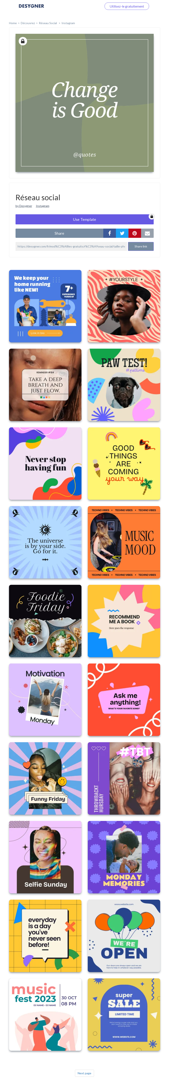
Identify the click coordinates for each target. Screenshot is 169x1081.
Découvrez (28, 23)
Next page (84, 1073)
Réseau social (48, 23)
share (59, 233)
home (13, 23)
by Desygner (24, 206)
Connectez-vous (85, 6)
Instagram (68, 23)
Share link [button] (141, 246)
